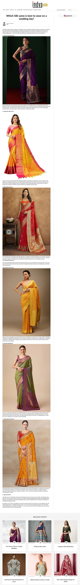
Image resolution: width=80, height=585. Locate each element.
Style (4, 9)
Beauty (7, 9)
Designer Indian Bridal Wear (66, 546)
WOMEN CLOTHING (21, 543)
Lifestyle (12, 9)
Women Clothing (37, 9)
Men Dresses (19, 9)
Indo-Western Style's (27, 9)
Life (15, 9)
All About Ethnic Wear (40, 546)
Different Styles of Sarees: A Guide (40, 580)
